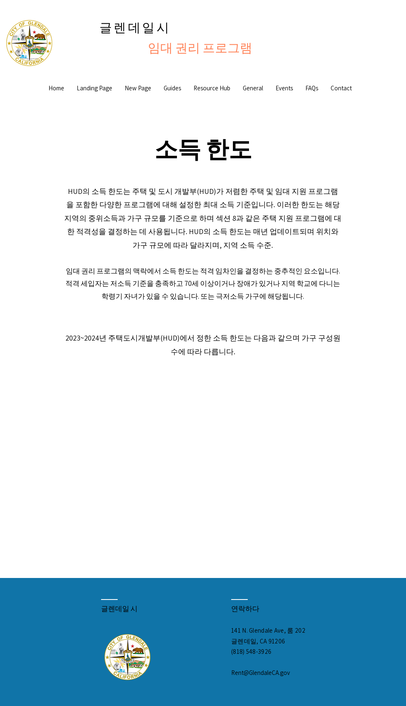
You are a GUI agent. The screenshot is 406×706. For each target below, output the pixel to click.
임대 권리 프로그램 (200, 47)
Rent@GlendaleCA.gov (260, 673)
